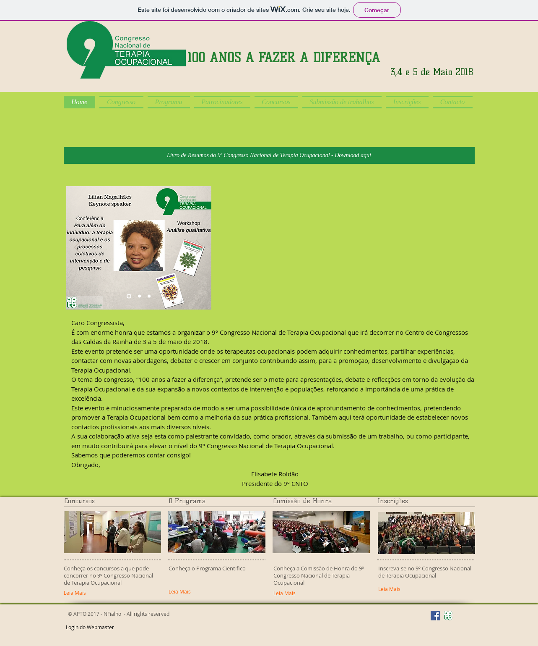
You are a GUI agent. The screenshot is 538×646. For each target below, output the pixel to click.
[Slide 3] (139, 296)
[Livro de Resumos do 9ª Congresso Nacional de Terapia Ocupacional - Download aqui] (269, 155)
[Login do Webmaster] (90, 627)
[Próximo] (199, 248)
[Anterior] (78, 248)
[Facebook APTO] (435, 615)
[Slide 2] (129, 296)
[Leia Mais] (421, 589)
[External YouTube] (354, 248)
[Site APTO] (448, 615)
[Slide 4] (149, 296)
